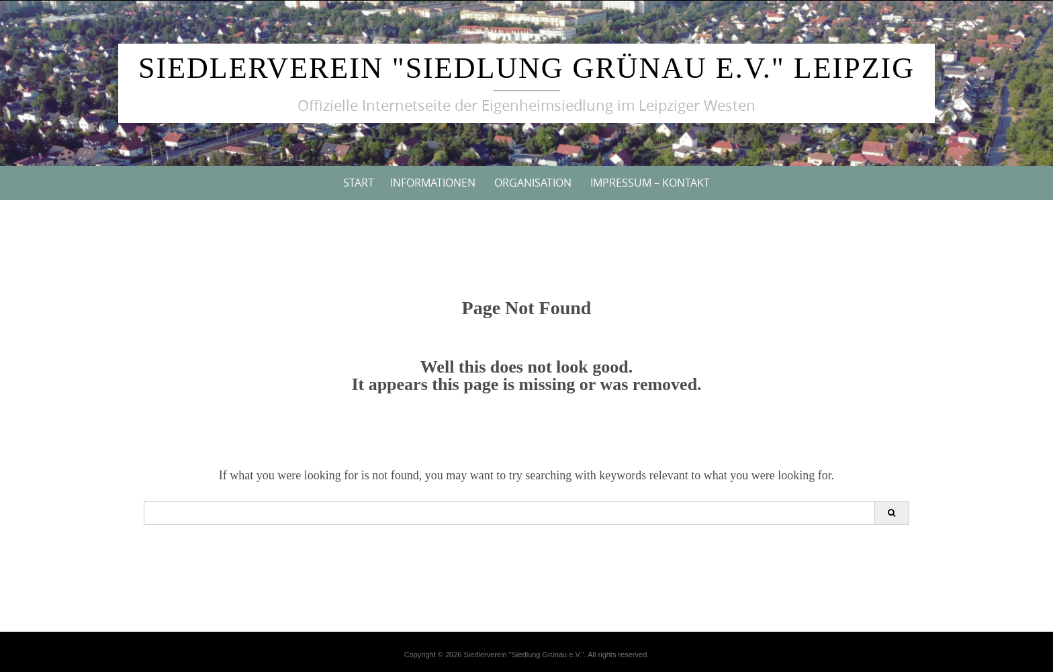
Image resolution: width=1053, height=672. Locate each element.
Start (358, 182)
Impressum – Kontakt (650, 182)
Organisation (532, 182)
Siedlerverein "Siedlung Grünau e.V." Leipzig (526, 68)
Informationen (432, 182)
